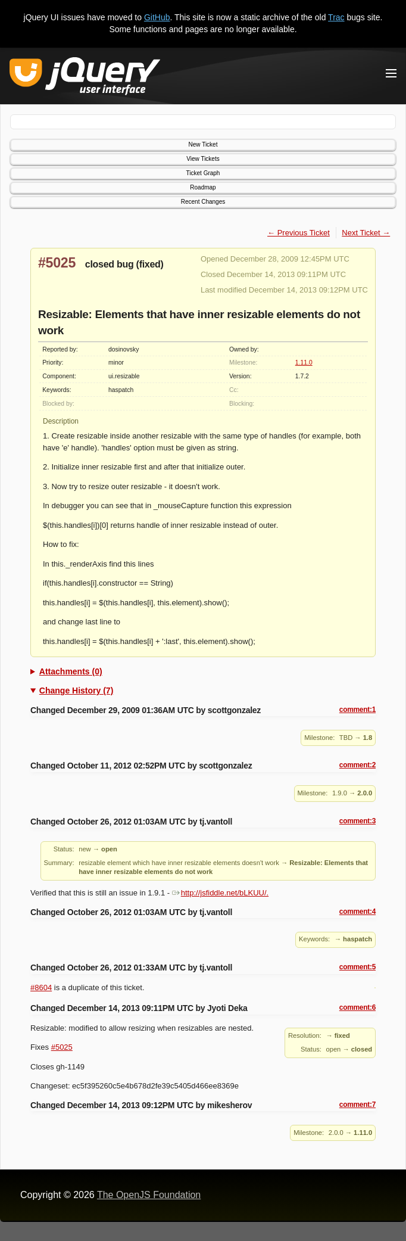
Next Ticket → (366, 232)
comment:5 (357, 967)
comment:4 (357, 911)
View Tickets (202, 158)
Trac (336, 17)
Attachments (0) (70, 671)
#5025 (57, 262)
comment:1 (357, 709)
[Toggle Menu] (391, 73)
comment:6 (357, 1007)
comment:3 (357, 821)
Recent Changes (203, 201)
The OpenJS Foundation (149, 1195)
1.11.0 (304, 362)
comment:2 (357, 765)
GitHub (157, 17)
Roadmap (203, 187)
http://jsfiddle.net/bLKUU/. (220, 892)
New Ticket (203, 144)
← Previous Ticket (298, 232)
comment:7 (357, 1104)
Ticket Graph (203, 173)
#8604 (41, 987)
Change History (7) (76, 690)
